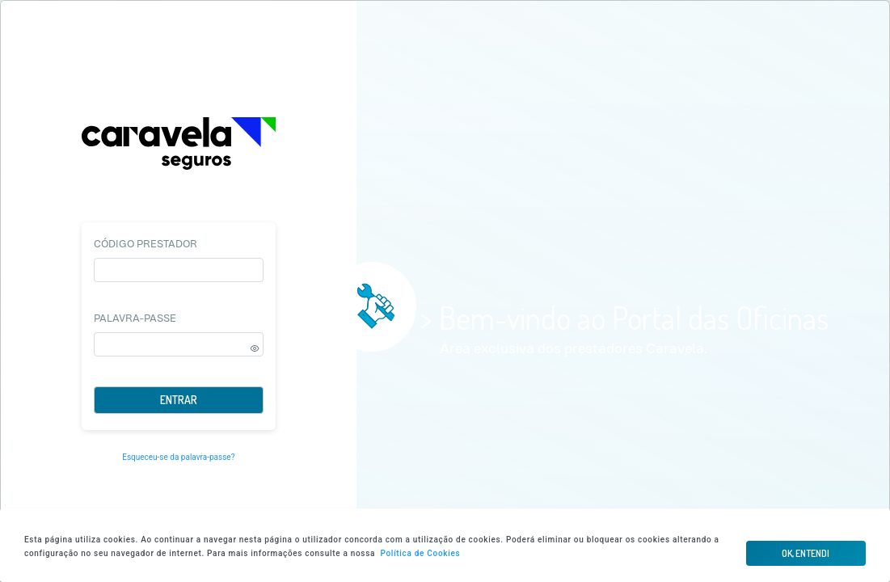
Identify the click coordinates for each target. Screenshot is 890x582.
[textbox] (179, 270)
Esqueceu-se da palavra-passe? (178, 457)
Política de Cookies (420, 553)
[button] (806, 553)
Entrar (178, 400)
